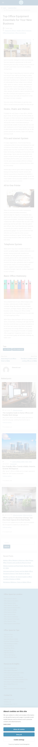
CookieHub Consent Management (21, 744)
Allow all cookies (19, 729)
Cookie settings (19, 740)
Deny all (19, 734)
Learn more (7, 724)
